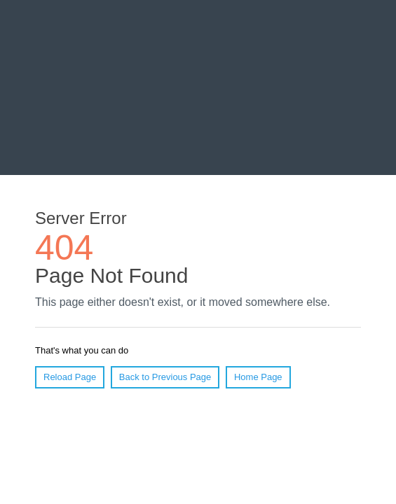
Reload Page (69, 377)
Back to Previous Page (165, 377)
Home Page (258, 377)
